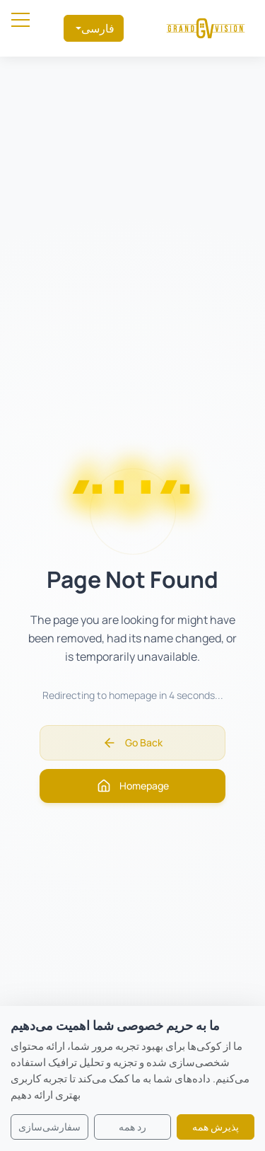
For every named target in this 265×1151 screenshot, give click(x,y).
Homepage (133, 786)
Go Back (132, 743)
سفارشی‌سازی (49, 1126)
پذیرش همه (215, 1126)
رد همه (132, 1126)
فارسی (97, 28)
